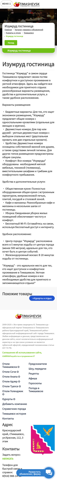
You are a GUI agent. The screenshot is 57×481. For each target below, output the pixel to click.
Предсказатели (38, 363)
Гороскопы (35, 383)
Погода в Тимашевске (36, 390)
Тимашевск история (14, 413)
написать (7, 458)
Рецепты (34, 373)
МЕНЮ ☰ (6, 3)
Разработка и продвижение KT (22, 356)
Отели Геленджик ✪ (12, 393)
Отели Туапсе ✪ (11, 386)
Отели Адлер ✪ (11, 381)
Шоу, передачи (37, 368)
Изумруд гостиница (19, 50)
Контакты (8, 418)
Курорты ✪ (8, 398)
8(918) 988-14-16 (11, 476)
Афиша (33, 378)
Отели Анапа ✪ (11, 376)
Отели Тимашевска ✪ (10, 365)
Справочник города (14, 408)
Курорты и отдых (42, 298)
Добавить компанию (14, 403)
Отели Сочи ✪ (10, 371)
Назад (11, 42)
